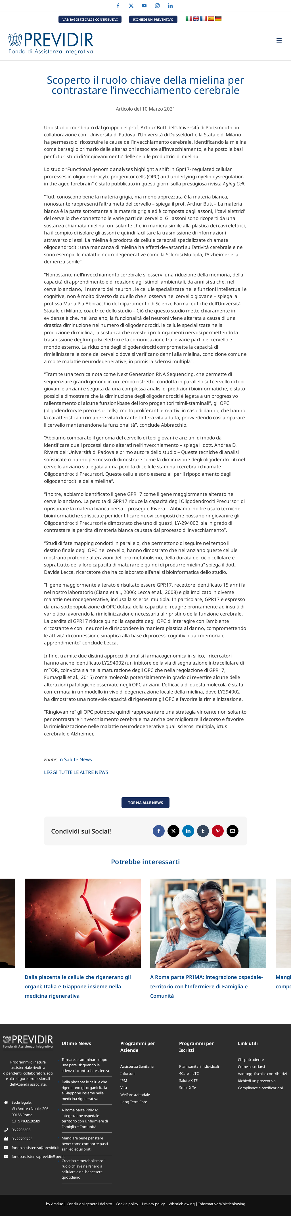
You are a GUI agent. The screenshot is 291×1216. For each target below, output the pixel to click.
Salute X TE (188, 1080)
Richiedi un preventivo (257, 1080)
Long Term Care (133, 1101)
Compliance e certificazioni (260, 1087)
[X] (173, 831)
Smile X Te (187, 1087)
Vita (123, 1087)
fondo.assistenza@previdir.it (35, 1147)
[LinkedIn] (188, 831)
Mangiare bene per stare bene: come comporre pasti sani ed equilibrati (85, 1143)
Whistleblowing (182, 1203)
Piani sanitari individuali (199, 1066)
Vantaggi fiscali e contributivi (262, 1073)
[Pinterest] (217, 831)
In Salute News (75, 759)
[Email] (232, 831)
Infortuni (127, 1073)
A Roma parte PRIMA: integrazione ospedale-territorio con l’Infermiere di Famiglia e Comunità (206, 986)
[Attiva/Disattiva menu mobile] (279, 40)
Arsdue (57, 1203)
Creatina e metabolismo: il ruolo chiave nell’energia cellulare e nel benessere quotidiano (83, 1169)
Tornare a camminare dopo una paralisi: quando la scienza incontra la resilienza (85, 1065)
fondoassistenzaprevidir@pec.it (38, 1156)
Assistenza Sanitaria (137, 1066)
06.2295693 (21, 1129)
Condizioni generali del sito (89, 1203)
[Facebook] (158, 831)
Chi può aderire (251, 1059)
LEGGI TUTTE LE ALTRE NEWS (76, 772)
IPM (123, 1080)
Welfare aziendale (135, 1094)
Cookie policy (127, 1203)
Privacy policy (153, 1203)
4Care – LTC (189, 1073)
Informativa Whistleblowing (221, 1203)
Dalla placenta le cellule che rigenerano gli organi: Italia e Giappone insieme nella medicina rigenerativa (78, 986)
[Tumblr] (203, 831)
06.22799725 (22, 1138)
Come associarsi (251, 1066)
